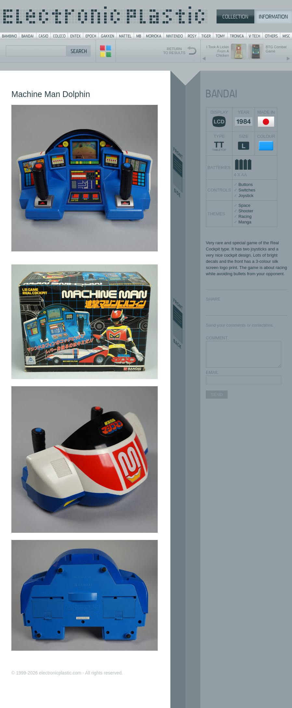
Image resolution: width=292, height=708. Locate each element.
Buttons (245, 184)
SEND (217, 394)
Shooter (245, 210)
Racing (244, 216)
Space (244, 205)
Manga (244, 221)
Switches (246, 190)
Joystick (245, 195)
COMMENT (217, 337)
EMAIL (212, 372)
